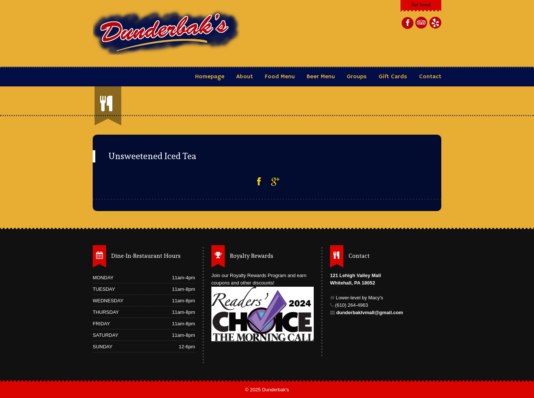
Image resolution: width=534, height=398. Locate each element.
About (244, 76)
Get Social (421, 4)
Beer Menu (321, 76)
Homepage (209, 76)
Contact (430, 76)
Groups (357, 76)
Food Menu (280, 76)
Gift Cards (393, 76)
